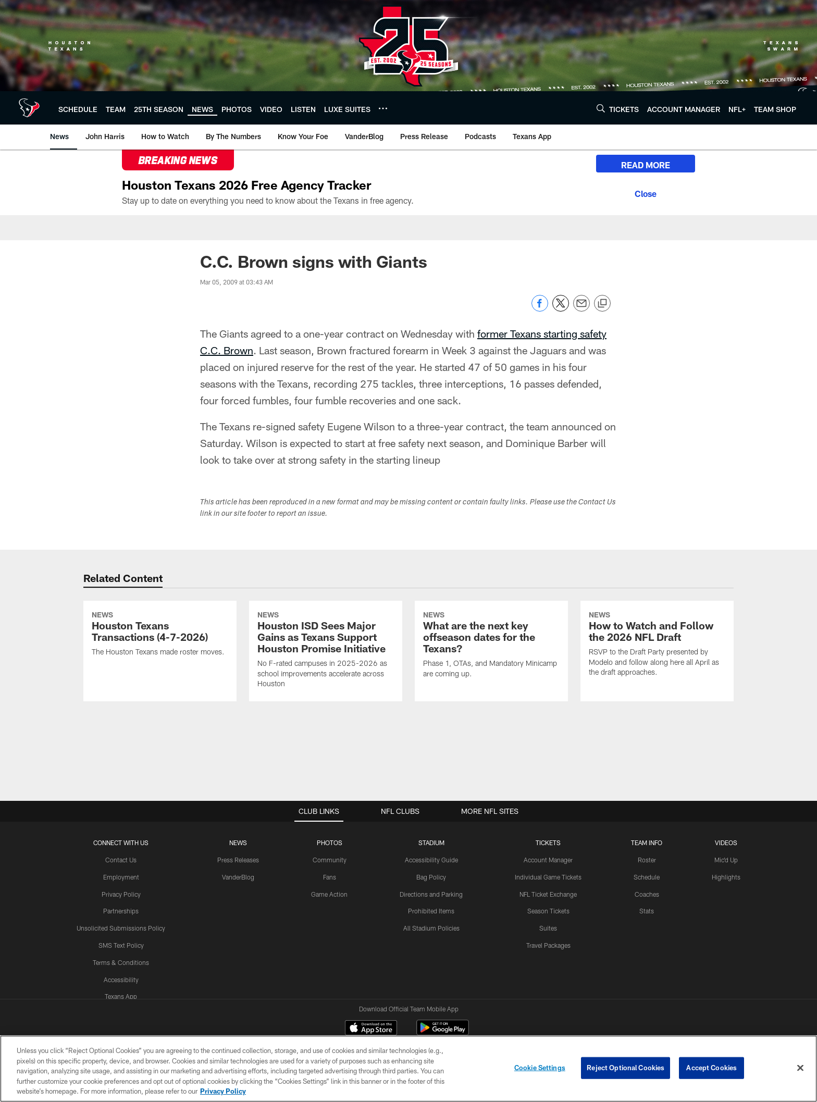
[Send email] (581, 308)
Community (329, 859)
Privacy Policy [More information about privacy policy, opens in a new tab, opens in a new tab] (223, 1096)
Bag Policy (431, 877)
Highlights (726, 877)
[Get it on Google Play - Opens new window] (442, 1033)
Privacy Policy (121, 894)
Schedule (647, 877)
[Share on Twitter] (560, 308)
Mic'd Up (726, 859)
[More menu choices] (383, 108)
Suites (548, 928)
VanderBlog (238, 877)
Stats (646, 910)
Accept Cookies (711, 1072)
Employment (121, 877)
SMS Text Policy (121, 945)
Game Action (329, 894)
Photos (329, 842)
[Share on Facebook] (539, 308)
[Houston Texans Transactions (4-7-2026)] (160, 635)
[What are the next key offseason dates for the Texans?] (491, 646)
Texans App (121, 996)
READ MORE (645, 165)
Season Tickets (548, 910)
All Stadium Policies (431, 928)
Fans (329, 877)
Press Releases (238, 859)
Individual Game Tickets (548, 877)
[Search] (601, 108)
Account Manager (548, 859)
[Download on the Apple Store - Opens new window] (371, 1029)
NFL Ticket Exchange (548, 894)
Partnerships (121, 910)
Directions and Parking (431, 894)
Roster (647, 859)
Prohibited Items (431, 910)
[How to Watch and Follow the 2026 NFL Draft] (657, 645)
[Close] (645, 192)
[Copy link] (602, 304)
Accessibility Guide (431, 859)
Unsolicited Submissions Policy (121, 928)
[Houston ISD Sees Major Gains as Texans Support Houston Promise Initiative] (325, 651)
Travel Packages (548, 945)
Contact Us (121, 859)
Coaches (647, 894)
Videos (726, 842)
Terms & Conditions (121, 962)
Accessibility (121, 979)
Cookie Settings (539, 1072)
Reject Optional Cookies (625, 1072)
